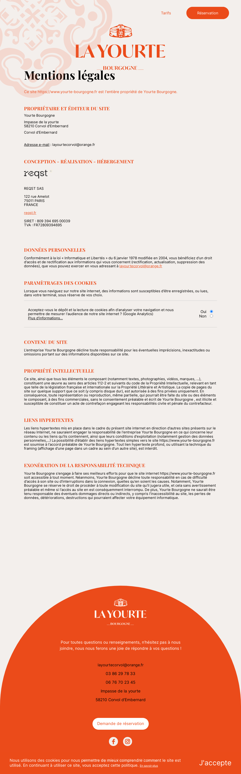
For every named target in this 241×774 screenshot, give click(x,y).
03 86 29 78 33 (120, 673)
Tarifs (166, 13)
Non (202, 316)
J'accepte (215, 762)
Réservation (207, 13)
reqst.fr (30, 212)
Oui (203, 311)
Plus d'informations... (45, 318)
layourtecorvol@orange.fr (140, 266)
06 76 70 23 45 (120, 682)
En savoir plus (149, 765)
